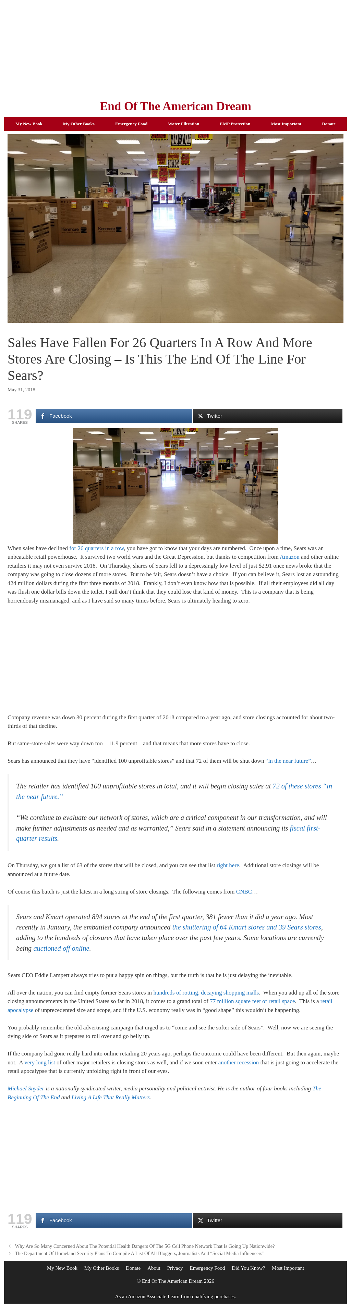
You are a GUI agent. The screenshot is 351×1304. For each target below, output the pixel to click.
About (153, 1268)
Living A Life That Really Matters (111, 1097)
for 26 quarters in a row (96, 548)
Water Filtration (183, 123)
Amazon (290, 557)
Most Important (286, 123)
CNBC (244, 891)
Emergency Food (131, 123)
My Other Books (79, 123)
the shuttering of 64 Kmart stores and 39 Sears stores (246, 927)
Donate (329, 123)
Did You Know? (248, 1268)
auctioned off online (61, 948)
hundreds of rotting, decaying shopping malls (206, 992)
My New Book (29, 123)
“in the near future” (288, 761)
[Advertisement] (175, 48)
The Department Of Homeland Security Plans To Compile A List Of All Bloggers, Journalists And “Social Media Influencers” (140, 1253)
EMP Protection (235, 123)
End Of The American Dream (175, 106)
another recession (238, 1062)
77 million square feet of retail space (252, 1001)
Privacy (175, 1268)
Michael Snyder (26, 1088)
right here (228, 865)
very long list (39, 1062)
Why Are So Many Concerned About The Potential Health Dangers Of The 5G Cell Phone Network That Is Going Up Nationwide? (145, 1246)
